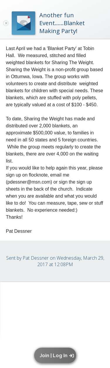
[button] (56, 355)
